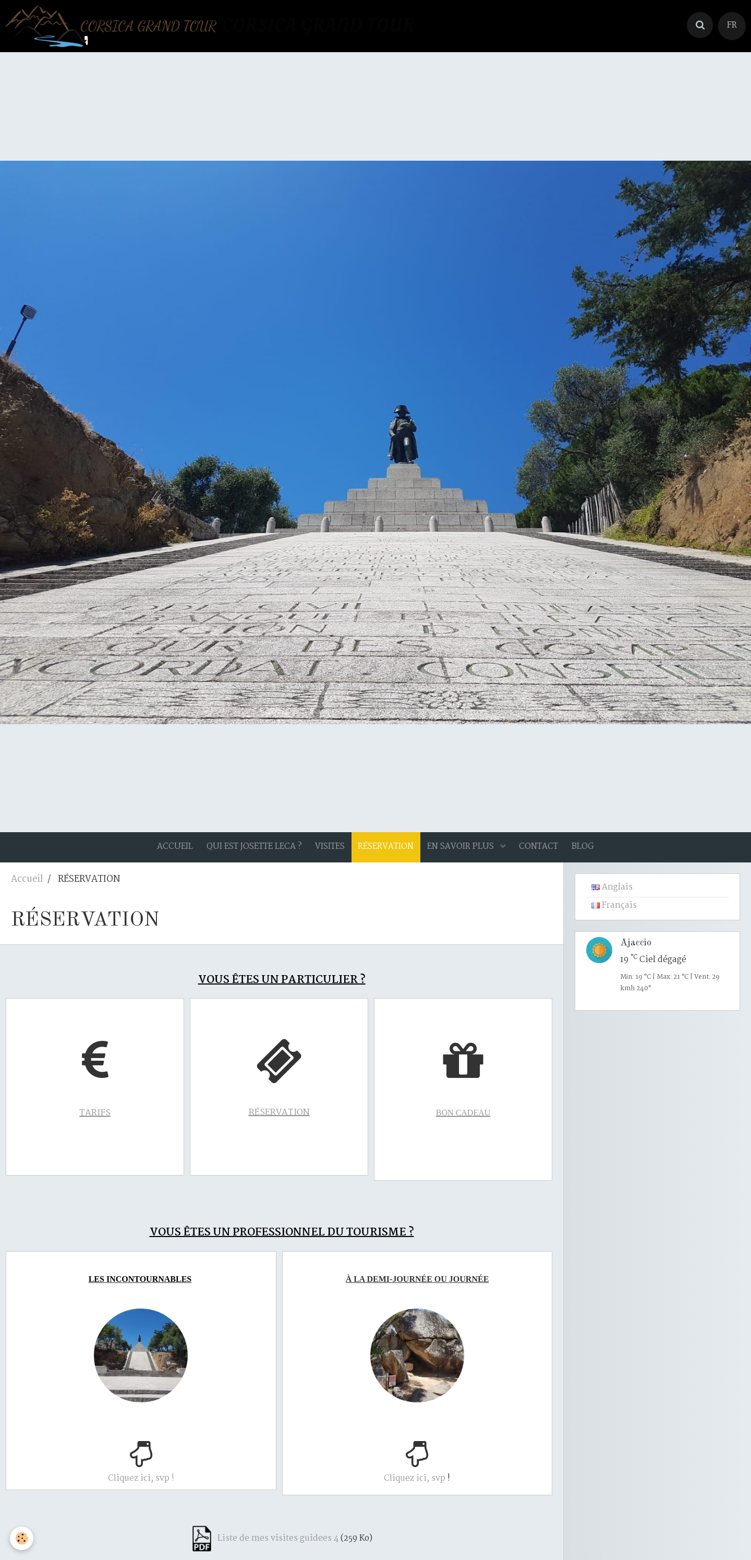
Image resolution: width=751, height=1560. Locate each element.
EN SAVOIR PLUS (463, 850)
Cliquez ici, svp (419, 1480)
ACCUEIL (168, 850)
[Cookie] (22, 1538)
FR (732, 25)
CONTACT (543, 850)
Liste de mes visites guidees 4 (277, 1536)
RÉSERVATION (281, 1120)
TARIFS (97, 1120)
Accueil (27, 886)
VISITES (327, 850)
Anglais (612, 895)
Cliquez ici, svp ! (144, 1480)
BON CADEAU (466, 1119)
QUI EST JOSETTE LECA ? (249, 850)
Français (614, 913)
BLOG (590, 850)
